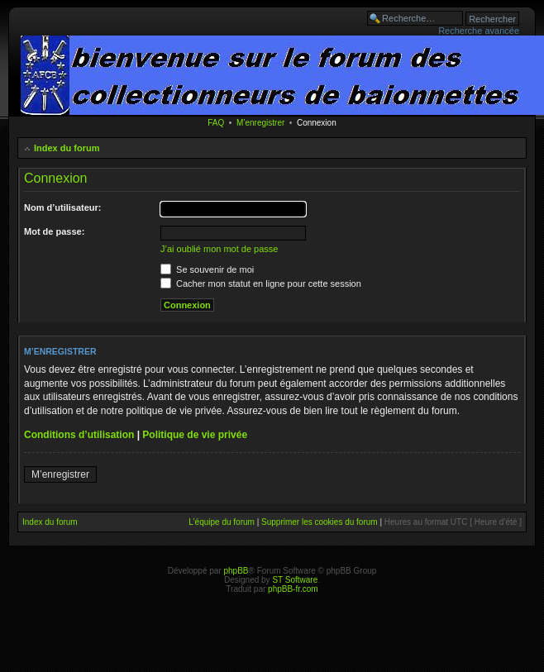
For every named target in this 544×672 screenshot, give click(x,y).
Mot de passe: (54, 231)
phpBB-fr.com (293, 588)
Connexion (316, 122)
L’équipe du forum (221, 522)
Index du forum (66, 148)
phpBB (235, 570)
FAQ (216, 122)
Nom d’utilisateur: (63, 207)
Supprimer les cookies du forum (319, 522)
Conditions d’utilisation (79, 435)
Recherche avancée (478, 31)
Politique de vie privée (194, 435)
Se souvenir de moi (207, 269)
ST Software (294, 579)
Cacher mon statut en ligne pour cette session (260, 283)
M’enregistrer (260, 122)
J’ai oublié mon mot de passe (219, 249)
